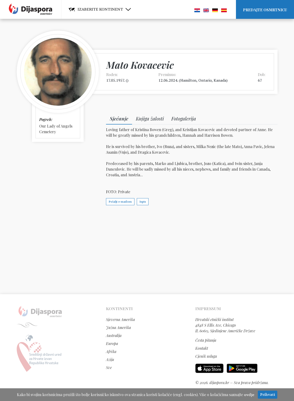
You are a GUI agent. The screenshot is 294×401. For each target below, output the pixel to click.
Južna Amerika (118, 327)
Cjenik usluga (206, 356)
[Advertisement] (147, 249)
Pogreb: (45, 119)
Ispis (142, 202)
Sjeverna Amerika (120, 319)
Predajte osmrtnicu (265, 9)
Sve (109, 367)
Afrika (111, 351)
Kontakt (201, 348)
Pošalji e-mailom (120, 202)
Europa (112, 343)
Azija (110, 359)
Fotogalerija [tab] (183, 118)
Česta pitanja (205, 340)
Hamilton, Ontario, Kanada (203, 80)
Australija (114, 335)
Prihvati (267, 394)
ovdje (249, 394)
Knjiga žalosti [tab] (150, 118)
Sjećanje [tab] (119, 118)
